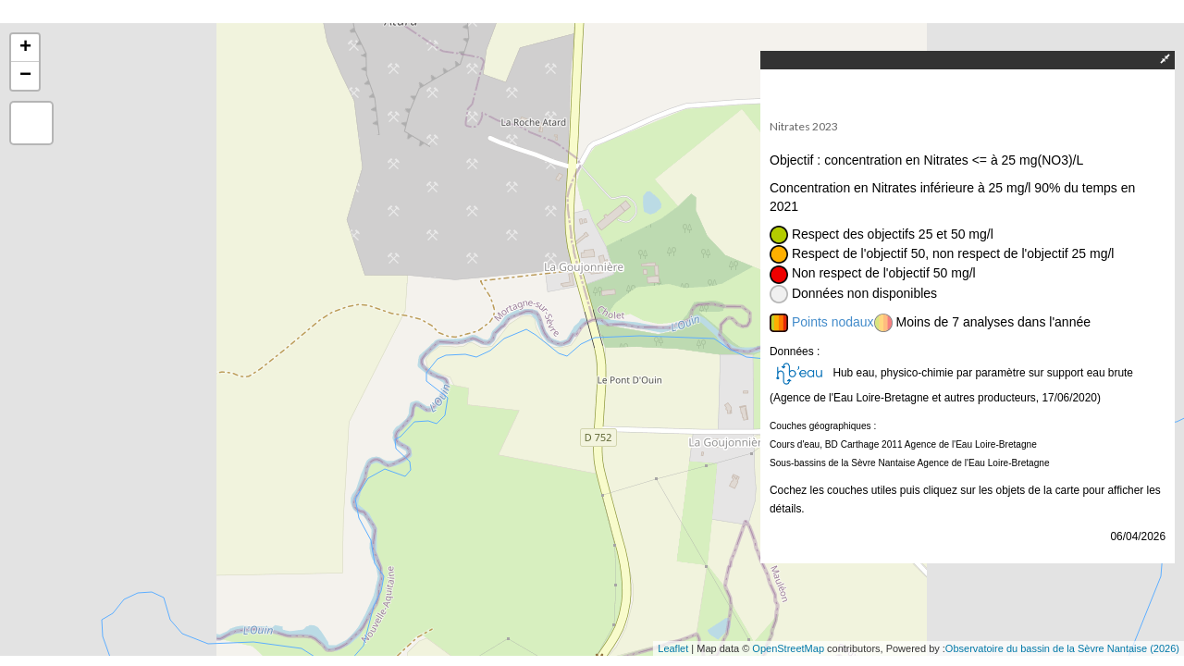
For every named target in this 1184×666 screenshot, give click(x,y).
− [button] (25, 76)
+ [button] (25, 48)
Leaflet (673, 648)
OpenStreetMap (788, 648)
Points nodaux (833, 321)
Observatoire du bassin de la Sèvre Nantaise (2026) (1062, 648)
